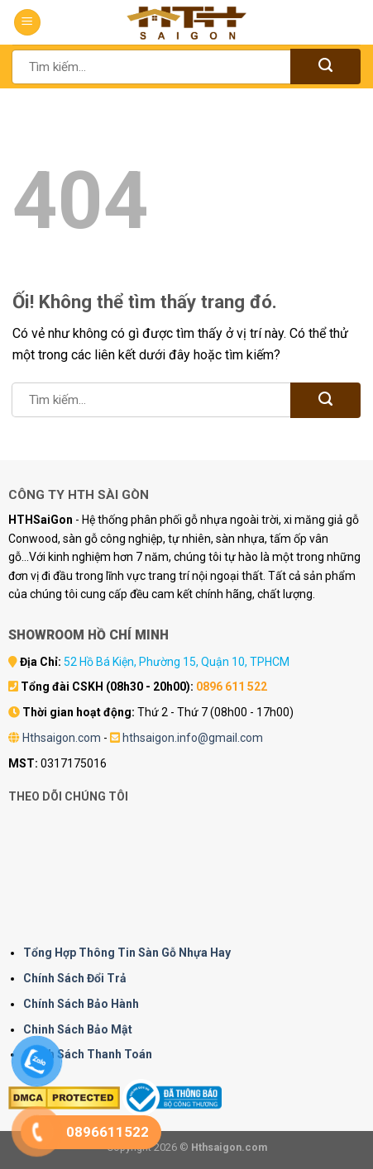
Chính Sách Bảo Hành (81, 1003)
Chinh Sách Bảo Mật (77, 1029)
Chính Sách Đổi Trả (75, 978)
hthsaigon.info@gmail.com (192, 737)
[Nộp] (325, 66)
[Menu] (27, 22)
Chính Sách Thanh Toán (87, 1054)
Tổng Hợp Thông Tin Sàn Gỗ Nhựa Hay (127, 952)
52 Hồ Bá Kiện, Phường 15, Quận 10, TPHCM (176, 661)
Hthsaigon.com (61, 737)
